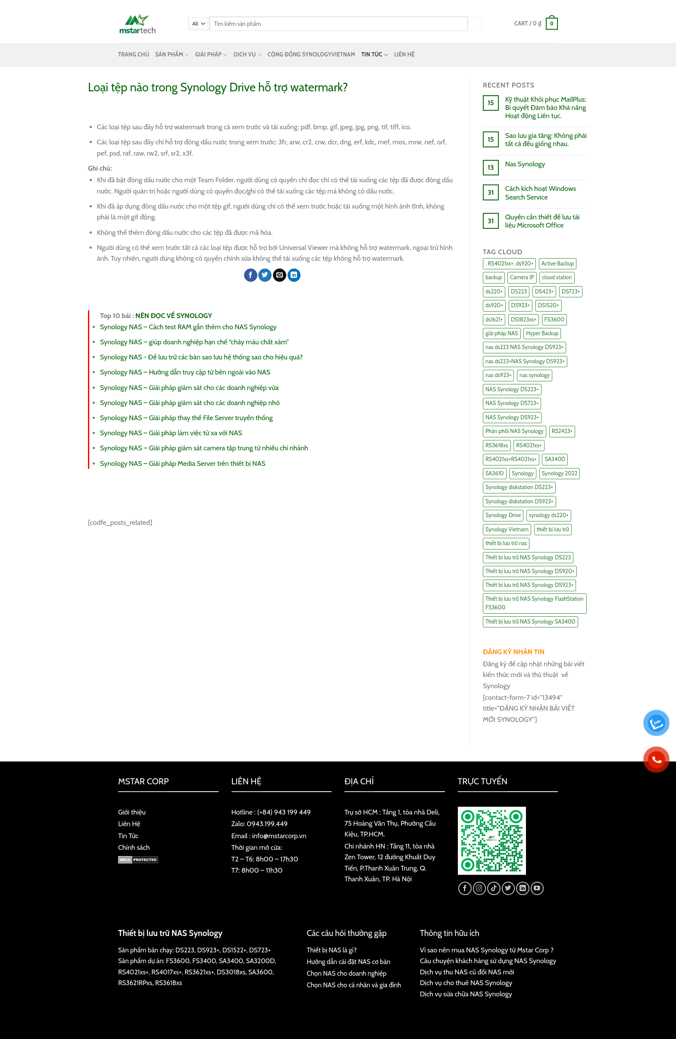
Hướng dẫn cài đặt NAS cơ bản (349, 962)
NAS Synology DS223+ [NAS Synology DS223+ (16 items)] (512, 389)
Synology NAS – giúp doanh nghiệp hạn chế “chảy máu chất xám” (194, 342)
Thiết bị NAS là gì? (332, 950)
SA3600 (260, 972)
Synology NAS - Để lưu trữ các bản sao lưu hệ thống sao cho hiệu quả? (201, 357)
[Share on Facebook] (250, 275)
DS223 (184, 950)
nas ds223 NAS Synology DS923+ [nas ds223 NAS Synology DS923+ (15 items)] (524, 347)
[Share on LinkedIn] (294, 275)
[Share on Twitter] (265, 275)
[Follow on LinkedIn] (522, 888)
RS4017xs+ (166, 972)
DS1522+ (234, 950)
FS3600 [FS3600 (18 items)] (554, 319)
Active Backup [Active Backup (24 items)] (557, 263)
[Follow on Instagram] (479, 888)
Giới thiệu (132, 812)
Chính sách (134, 847)
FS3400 (204, 961)
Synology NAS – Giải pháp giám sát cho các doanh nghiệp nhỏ (190, 403)
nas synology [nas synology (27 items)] (535, 375)
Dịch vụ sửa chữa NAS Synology (466, 994)
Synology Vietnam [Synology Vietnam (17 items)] (507, 529)
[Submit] (475, 23)
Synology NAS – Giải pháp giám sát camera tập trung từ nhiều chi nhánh (204, 448)
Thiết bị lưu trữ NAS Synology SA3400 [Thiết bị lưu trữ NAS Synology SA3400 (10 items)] (530, 621)
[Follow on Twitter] (508, 888)
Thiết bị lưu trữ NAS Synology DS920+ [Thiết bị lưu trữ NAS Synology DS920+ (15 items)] (529, 571)
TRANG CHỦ (133, 54)
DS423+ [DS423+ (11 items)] (544, 291)
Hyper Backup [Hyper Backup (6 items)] (542, 333)
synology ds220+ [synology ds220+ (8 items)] (549, 515)
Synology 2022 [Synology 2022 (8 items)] (560, 473)
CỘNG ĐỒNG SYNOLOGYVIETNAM (311, 54)
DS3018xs (231, 972)
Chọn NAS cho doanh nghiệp (347, 973)
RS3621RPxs (135, 983)
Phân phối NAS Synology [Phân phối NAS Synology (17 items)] (514, 431)
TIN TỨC (374, 55)
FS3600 (178, 961)
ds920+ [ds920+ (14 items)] (494, 305)
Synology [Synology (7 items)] (523, 473)
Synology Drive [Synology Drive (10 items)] (503, 515)
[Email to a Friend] (279, 275)
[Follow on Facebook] (465, 888)
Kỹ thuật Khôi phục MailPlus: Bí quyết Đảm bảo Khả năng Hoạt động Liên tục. (545, 107)
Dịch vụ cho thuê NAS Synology (466, 983)
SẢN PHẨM (172, 55)
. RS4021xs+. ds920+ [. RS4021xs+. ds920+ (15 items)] (509, 263)
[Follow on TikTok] (494, 888)
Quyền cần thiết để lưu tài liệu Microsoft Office (542, 221)
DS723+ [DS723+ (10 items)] (571, 291)
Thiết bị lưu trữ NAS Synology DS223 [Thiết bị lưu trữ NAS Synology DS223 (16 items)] (528, 557)
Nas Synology (525, 164)
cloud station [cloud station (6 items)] (557, 277)
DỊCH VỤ (248, 55)
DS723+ (260, 950)
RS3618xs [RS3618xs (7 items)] (496, 445)
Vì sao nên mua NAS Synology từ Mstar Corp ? (487, 950)
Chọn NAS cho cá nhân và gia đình (354, 985)
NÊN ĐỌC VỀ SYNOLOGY (173, 316)
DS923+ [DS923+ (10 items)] (520, 305)
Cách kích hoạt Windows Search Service (540, 192)
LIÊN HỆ (404, 54)
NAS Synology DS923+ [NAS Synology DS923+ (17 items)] (512, 417)
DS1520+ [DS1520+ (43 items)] (548, 305)
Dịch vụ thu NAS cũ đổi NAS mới (467, 972)
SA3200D (260, 961)
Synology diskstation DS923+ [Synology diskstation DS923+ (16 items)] (519, 501)
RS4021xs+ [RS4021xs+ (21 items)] (528, 445)
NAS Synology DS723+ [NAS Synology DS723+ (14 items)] (511, 403)
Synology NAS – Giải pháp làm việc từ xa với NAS (171, 433)
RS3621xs (198, 972)
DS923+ (208, 950)
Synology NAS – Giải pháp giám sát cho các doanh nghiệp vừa (189, 388)
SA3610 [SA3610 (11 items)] (494, 473)
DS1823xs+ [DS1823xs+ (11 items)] (523, 319)
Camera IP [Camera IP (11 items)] (522, 277)
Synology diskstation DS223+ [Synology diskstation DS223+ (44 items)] (519, 487)
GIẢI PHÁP (211, 55)
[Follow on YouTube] (537, 888)
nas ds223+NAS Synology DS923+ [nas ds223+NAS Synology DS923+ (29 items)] (525, 361)
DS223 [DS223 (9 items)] (519, 291)
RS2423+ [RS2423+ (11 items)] (562, 431)
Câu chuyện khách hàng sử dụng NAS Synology (488, 961)
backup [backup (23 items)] (493, 277)
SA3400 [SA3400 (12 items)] (555, 459)
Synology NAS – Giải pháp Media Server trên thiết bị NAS (183, 463)
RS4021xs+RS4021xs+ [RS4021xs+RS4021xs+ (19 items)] (511, 459)
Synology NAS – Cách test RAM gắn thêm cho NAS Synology (188, 327)
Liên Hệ (129, 824)
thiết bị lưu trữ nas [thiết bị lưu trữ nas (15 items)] (506, 543)
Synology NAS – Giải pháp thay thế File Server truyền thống (186, 418)
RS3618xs (168, 983)
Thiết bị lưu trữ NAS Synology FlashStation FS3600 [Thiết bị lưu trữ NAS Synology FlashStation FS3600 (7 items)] (534, 603)
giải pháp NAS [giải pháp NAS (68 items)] (501, 333)
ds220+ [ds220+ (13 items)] (494, 291)
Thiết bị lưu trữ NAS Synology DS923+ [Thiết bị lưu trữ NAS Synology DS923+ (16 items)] (529, 585)
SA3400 (231, 961)
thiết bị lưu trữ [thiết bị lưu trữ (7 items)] (553, 529)
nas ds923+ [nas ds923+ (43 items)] (498, 375)
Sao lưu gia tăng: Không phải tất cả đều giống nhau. (546, 139)
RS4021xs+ (133, 972)
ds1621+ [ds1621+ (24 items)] (494, 319)
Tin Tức (128, 836)
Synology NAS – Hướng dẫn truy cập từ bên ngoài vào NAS (185, 372)
